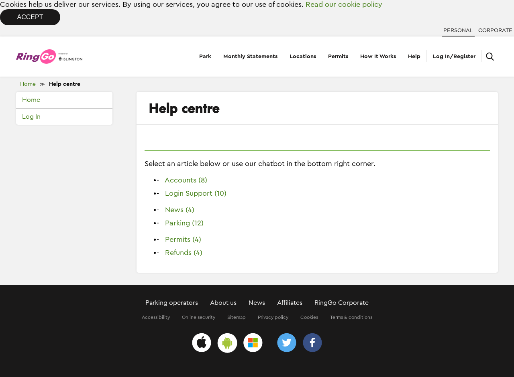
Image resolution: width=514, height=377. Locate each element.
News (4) (179, 209)
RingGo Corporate (341, 303)
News (257, 303)
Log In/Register (454, 56)
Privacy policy (273, 317)
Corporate (495, 30)
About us (223, 303)
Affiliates (289, 303)
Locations (303, 56)
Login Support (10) (195, 193)
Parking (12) (184, 223)
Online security (198, 317)
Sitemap (236, 317)
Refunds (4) (183, 252)
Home (28, 84)
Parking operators (171, 303)
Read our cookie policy (344, 4)
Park (205, 56)
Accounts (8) (186, 180)
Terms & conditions (351, 317)
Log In (31, 117)
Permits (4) (183, 239)
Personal (458, 30)
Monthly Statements (250, 56)
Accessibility (156, 317)
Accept (30, 17)
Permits (338, 56)
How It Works (378, 56)
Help (414, 56)
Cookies (309, 317)
